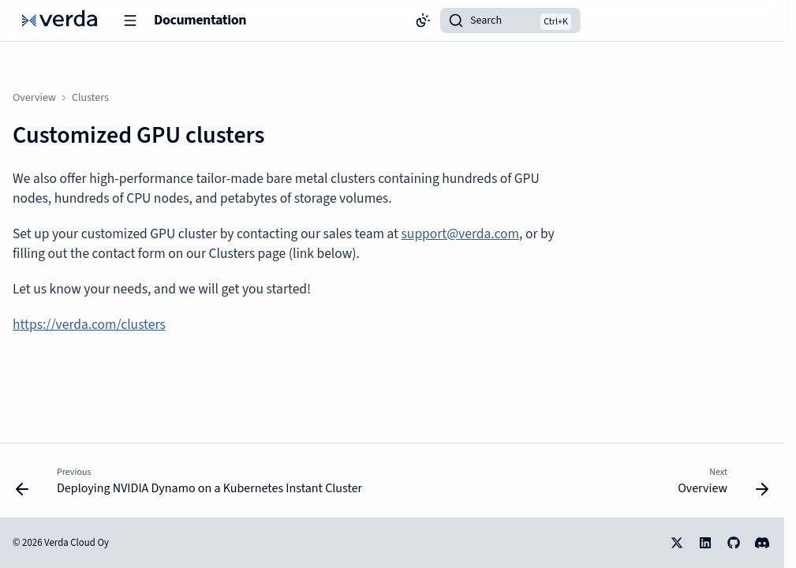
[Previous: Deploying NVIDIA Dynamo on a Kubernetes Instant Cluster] (192, 485)
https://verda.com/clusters (89, 324)
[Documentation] (59, 20)
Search (486, 20)
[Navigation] (130, 20)
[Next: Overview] (720, 485)
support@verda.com (461, 234)
